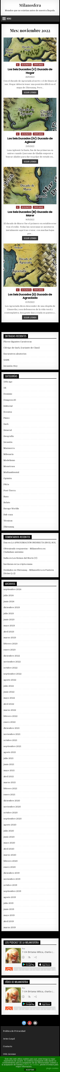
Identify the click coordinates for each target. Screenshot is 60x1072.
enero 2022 (10, 722)
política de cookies (31, 1065)
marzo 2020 (10, 855)
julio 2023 (9, 613)
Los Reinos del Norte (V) (24, 558)
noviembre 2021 (12, 734)
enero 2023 (10, 650)
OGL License (9, 1054)
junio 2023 (9, 619)
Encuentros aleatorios (15, 354)
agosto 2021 (10, 752)
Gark (6, 424)
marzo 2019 (10, 927)
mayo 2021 (9, 770)
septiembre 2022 (12, 674)
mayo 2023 (9, 625)
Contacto (7, 1046)
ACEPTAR (30, 1070)
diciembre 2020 (12, 800)
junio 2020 (9, 837)
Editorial (8, 406)
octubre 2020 (11, 812)
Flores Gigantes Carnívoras (18, 341)
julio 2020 (9, 831)
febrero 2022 (10, 716)
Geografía (26, 64)
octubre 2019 (10, 885)
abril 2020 (9, 849)
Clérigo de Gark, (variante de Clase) (22, 348)
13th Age (8, 382)
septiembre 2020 (13, 818)
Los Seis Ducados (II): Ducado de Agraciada (30, 296)
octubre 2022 (10, 668)
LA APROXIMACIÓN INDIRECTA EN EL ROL (33, 542)
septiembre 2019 (12, 891)
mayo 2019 (9, 915)
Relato (7, 502)
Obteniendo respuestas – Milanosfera (23, 548)
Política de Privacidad (14, 1031)
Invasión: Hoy (11, 366)
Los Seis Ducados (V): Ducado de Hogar (30, 71)
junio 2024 (9, 601)
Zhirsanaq (38, 64)
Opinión (8, 478)
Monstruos (9, 466)
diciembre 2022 (12, 656)
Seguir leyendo (31, 93)
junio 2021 (9, 764)
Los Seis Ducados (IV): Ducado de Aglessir (30, 140)
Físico (7, 418)
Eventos (8, 412)
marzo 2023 (10, 637)
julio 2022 (9, 686)
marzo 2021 (10, 782)
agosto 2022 (10, 680)
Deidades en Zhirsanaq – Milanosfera (23, 570)
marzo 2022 (10, 710)
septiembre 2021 (12, 746)
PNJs (6, 484)
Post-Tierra (10, 490)
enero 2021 (9, 794)
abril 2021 (9, 776)
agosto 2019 (10, 897)
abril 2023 (9, 631)
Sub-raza (8, 514)
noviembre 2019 (12, 879)
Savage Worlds (11, 508)
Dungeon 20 (10, 400)
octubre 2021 (10, 740)
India (6, 558)
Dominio (8, 394)
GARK (6, 360)
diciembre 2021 (12, 728)
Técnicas (8, 520)
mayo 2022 (9, 698)
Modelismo (9, 460)
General (8, 430)
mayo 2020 (9, 843)
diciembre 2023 (12, 607)
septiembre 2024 (12, 589)
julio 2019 (8, 903)
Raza (6, 496)
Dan (6, 542)
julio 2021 (8, 758)
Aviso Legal (9, 1039)
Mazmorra (9, 448)
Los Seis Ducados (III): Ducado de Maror (30, 213)
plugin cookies (52, 1068)
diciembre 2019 (12, 873)
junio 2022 (9, 692)
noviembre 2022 (12, 661)
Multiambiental (11, 472)
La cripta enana (24, 564)
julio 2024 (9, 595)
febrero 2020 (11, 861)
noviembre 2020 (12, 806)
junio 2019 (9, 909)
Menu (9, 18)
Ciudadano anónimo (14, 552)
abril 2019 (9, 921)
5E (18, 64)
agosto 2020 (10, 825)
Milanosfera (30, 5)
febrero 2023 (10, 643)
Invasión (8, 442)
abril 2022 (9, 704)
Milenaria (8, 454)
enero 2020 (10, 867)
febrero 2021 (10, 788)
